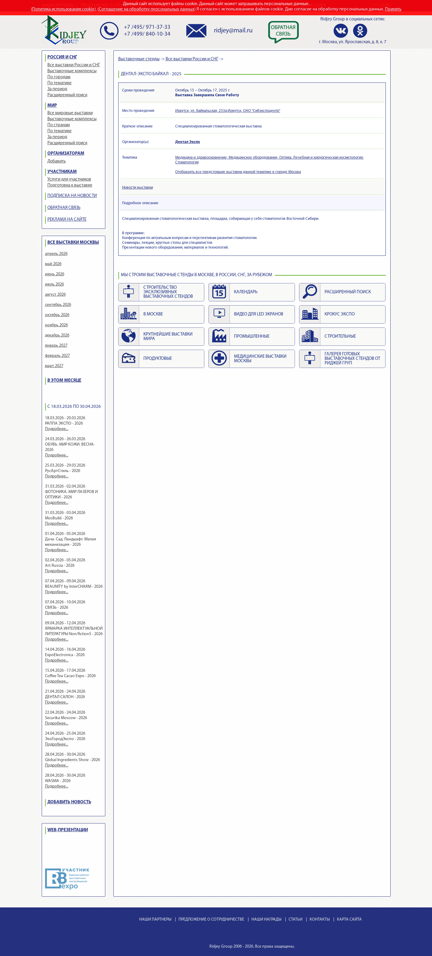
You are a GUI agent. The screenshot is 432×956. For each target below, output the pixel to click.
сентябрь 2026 (58, 305)
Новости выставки (137, 188)
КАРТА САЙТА (349, 919)
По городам (58, 77)
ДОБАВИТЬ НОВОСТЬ (69, 802)
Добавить (56, 161)
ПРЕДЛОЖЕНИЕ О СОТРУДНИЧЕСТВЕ (211, 919)
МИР (52, 105)
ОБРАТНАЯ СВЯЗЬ (63, 208)
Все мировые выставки (70, 113)
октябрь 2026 (57, 315)
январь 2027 (56, 345)
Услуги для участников (69, 179)
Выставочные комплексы (72, 71)
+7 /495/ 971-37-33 (147, 27)
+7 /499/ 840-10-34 (147, 34)
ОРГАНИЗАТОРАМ (65, 153)
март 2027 (54, 366)
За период (57, 89)
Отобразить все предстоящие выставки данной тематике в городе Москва (238, 172)
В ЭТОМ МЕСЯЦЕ (64, 380)
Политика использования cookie (63, 9)
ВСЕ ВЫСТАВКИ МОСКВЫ (73, 242)
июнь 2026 (54, 274)
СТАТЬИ (295, 919)
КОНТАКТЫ (320, 919)
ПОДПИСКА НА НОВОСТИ (72, 196)
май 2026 (53, 264)
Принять (393, 9)
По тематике (59, 83)
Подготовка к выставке (69, 185)
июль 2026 (54, 284)
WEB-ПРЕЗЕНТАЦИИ (67, 830)
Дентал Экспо (187, 142)
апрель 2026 (56, 254)
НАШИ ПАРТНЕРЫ (155, 919)
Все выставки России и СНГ (73, 65)
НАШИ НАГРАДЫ (266, 919)
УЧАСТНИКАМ (62, 172)
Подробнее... (56, 429)
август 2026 (55, 294)
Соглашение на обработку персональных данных (146, 9)
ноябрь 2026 (56, 325)
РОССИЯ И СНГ (62, 57)
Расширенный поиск (67, 95)
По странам (58, 125)
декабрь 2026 (57, 335)
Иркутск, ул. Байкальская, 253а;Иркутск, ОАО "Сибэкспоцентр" (227, 111)
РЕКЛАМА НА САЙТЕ (66, 219)
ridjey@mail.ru (233, 30)
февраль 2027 (57, 356)
